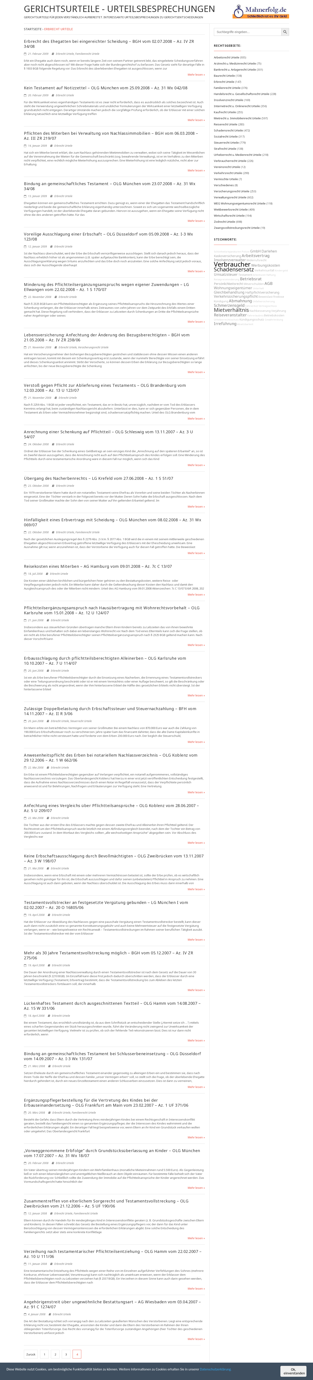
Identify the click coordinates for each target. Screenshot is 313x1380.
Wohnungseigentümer (233, 288)
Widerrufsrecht (256, 260)
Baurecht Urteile (224, 76)
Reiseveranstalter (230, 314)
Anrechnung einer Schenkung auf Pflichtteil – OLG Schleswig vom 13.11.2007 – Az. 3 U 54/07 (108, 434)
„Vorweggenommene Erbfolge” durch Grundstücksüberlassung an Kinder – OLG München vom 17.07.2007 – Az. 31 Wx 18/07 (112, 1153)
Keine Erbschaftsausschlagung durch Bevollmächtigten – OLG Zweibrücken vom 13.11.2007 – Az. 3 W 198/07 (113, 858)
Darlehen (269, 251)
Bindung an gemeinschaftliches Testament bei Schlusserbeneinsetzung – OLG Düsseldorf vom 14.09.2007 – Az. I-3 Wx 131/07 (112, 1056)
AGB (269, 283)
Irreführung (225, 323)
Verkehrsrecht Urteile (228, 173)
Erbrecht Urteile (65, 54)
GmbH (255, 251)
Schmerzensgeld (229, 305)
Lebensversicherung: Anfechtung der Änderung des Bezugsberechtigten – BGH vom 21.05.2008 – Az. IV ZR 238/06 (107, 337)
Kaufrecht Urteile (225, 112)
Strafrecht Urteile (225, 149)
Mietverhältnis (231, 309)
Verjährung (278, 311)
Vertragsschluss (268, 305)
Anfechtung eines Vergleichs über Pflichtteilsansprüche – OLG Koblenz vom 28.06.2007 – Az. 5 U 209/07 (111, 808)
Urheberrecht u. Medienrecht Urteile (237, 155)
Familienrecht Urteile (87, 54)
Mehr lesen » (196, 74)
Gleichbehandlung (229, 292)
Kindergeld (281, 270)
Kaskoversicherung (227, 256)
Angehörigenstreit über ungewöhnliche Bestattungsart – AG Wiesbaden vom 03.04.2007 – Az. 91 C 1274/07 (112, 1304)
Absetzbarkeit (245, 324)
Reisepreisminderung (226, 279)
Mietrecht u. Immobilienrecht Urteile (237, 118)
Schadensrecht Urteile (228, 130)
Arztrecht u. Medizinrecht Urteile (235, 63)
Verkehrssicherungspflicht (236, 296)
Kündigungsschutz (252, 319)
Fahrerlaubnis (255, 315)
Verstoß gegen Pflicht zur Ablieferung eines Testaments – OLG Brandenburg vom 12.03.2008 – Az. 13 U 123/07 (105, 388)
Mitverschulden (254, 284)
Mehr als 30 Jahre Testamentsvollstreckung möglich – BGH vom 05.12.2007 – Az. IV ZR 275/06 (108, 955)
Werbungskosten (265, 265)
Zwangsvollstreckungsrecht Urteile (237, 228)
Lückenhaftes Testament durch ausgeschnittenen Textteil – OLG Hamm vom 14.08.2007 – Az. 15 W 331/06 (112, 1006)
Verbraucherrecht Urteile (230, 161)
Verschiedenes (224, 185)
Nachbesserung (260, 311)
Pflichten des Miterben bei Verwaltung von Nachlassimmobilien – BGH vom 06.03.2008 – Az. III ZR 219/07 (111, 136)
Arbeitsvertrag (256, 255)
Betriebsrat (251, 278)
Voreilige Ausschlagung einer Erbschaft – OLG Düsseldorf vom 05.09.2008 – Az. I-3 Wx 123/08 (108, 236)
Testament (245, 275)
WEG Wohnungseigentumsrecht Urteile (240, 203)
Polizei (246, 251)
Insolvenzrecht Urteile (228, 100)
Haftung (271, 274)
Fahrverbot (251, 305)
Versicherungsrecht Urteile (93, 347)
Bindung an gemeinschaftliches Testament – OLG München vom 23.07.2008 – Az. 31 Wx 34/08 (109, 186)
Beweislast (265, 297)
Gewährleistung (274, 319)
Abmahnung (240, 300)
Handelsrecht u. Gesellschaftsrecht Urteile (241, 94)
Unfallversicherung (264, 301)
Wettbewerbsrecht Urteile (231, 209)
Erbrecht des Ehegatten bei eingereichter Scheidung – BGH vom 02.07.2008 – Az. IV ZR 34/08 (109, 44)
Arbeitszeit (259, 274)
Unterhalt (258, 288)
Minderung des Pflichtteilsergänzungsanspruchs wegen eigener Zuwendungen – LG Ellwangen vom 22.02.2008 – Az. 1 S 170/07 (106, 287)
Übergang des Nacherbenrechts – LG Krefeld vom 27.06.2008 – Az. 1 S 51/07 (98, 478)
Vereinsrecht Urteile (227, 167)
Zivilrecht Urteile (224, 222)
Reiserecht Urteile (225, 124)
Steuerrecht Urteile (81, 721)
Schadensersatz (234, 269)
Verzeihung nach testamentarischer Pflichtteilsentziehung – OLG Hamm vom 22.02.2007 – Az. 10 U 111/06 (112, 1254)
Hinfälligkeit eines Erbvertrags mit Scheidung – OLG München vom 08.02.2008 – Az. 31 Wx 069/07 (112, 522)
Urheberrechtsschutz (226, 319)
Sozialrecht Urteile (226, 136)
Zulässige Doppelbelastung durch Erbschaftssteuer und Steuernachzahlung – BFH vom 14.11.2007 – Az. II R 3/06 (110, 711)
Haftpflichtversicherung (262, 292)
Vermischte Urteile (226, 179)
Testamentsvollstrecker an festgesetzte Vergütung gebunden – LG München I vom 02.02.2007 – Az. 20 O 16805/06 (106, 905)
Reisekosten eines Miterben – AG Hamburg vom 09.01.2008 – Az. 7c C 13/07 (98, 566)
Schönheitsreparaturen (227, 251)
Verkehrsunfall (264, 270)
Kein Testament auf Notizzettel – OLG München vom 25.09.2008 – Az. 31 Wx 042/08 (105, 87)
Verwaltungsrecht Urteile (230, 197)
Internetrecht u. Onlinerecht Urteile (237, 106)
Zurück (30, 1354)
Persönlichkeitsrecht (228, 284)
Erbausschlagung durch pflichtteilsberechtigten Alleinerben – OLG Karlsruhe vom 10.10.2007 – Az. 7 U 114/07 (105, 661)
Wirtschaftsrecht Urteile (229, 216)
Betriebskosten (274, 315)
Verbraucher (232, 264)
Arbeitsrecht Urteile (226, 57)
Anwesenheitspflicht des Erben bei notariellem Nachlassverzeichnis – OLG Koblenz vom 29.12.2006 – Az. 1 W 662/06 (111, 757)
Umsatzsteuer (226, 274)
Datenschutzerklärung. (230, 1369)
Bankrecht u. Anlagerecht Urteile (235, 69)
